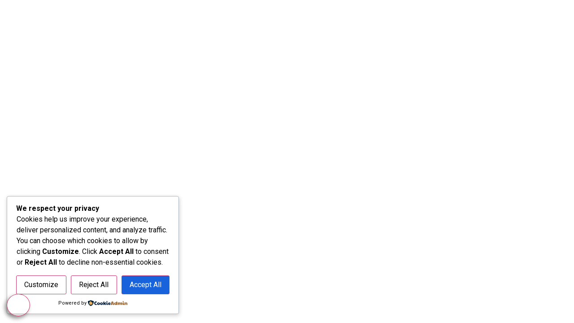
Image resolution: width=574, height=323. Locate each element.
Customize (41, 284)
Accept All (145, 284)
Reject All (94, 284)
